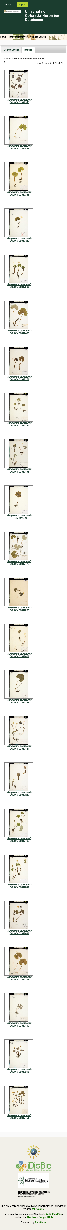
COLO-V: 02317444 (19, 748)
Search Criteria (11, 49)
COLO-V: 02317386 (19, 194)
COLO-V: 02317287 (19, 702)
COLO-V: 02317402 (19, 656)
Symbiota (40, 1222)
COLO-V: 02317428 (19, 241)
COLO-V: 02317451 (19, 1118)
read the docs (54, 1214)
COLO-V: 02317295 (19, 1072)
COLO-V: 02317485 (19, 841)
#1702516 (38, 1208)
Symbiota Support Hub (40, 1217)
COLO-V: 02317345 (19, 102)
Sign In (22, 4)
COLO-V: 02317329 (19, 795)
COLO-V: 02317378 (19, 979)
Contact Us (9, 4)
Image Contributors (18, 37)
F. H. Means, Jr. (19, 518)
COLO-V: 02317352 (19, 379)
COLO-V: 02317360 (19, 610)
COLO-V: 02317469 (19, 333)
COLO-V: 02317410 (19, 1025)
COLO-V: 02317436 (19, 471)
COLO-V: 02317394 (19, 425)
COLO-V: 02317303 (19, 287)
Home (3, 37)
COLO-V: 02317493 (19, 148)
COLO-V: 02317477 (19, 564)
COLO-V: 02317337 (19, 887)
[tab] (11, 49)
